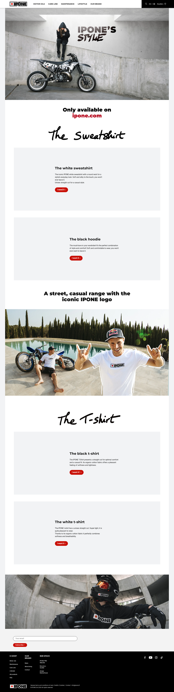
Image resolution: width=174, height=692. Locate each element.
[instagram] (156, 657)
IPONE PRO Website (43, 661)
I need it (60, 189)
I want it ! (76, 472)
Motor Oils (39, 4)
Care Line (53, 4)
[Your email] (45, 638)
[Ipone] (18, 4)
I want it (75, 258)
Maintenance (67, 4)
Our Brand (96, 4)
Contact (27, 670)
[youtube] (150, 657)
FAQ (11, 677)
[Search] (146, 4)
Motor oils (13, 661)
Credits (56, 685)
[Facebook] (145, 657)
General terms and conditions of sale (41, 685)
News (26, 663)
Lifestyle (82, 4)
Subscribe (19, 645)
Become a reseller (43, 667)
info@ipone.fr (76, 685)
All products (13, 674)
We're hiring (28, 666)
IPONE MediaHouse (44, 672)
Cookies (61, 685)
